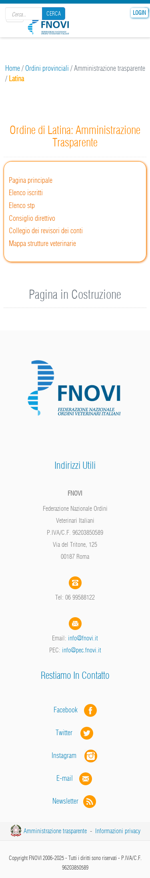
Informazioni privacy (117, 831)
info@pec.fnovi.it (81, 650)
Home (12, 68)
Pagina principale (30, 180)
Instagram (75, 755)
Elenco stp (22, 205)
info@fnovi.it (83, 638)
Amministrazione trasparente (55, 831)
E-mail (64, 778)
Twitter (75, 732)
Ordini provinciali (47, 68)
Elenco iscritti (26, 192)
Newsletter (75, 801)
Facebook (68, 709)
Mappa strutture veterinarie (42, 243)
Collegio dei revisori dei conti (46, 230)
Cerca (53, 13)
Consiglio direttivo (32, 218)
